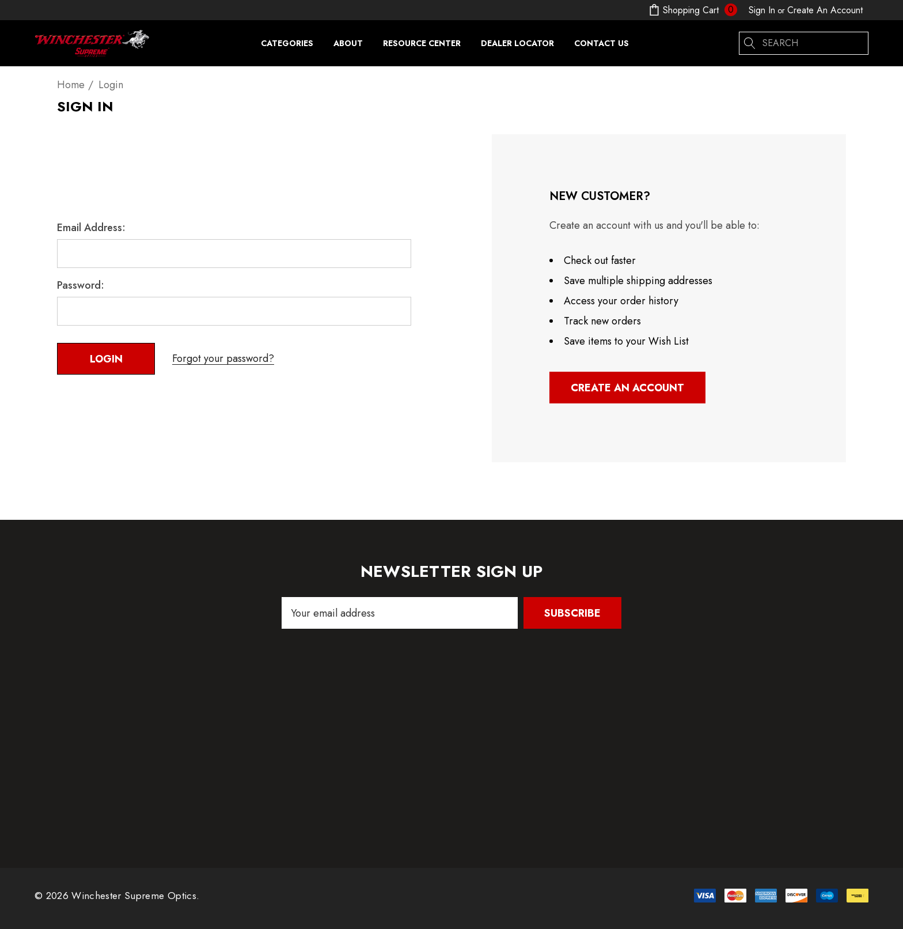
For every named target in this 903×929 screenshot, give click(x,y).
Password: (80, 285)
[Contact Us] (601, 43)
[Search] (750, 43)
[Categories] (287, 46)
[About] (348, 43)
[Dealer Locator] (517, 43)
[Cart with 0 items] (692, 10)
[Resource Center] (422, 46)
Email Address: (91, 227)
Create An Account (825, 10)
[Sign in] (762, 10)
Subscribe (572, 613)
